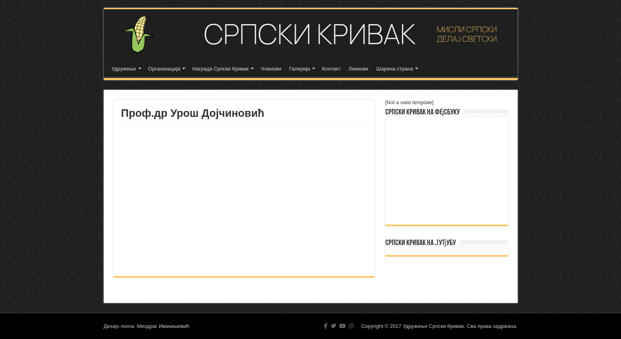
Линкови (358, 69)
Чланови (271, 69)
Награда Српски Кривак (220, 69)
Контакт (331, 69)
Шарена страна (394, 69)
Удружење (124, 69)
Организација (164, 69)
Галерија (299, 69)
